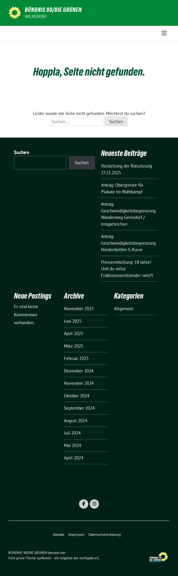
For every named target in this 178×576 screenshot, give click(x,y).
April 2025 (73, 333)
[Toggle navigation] (164, 33)
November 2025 (79, 308)
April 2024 (73, 458)
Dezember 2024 (78, 371)
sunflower (44, 558)
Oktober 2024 (76, 395)
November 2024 (79, 383)
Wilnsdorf (36, 16)
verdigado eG (89, 558)
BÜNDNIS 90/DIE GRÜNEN (53, 9)
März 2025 (73, 346)
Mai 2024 (72, 445)
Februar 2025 (76, 358)
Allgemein (123, 308)
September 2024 (79, 408)
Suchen (21, 152)
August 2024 (75, 420)
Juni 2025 (73, 321)
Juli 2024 (72, 433)
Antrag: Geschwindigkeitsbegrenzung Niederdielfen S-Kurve (128, 243)
